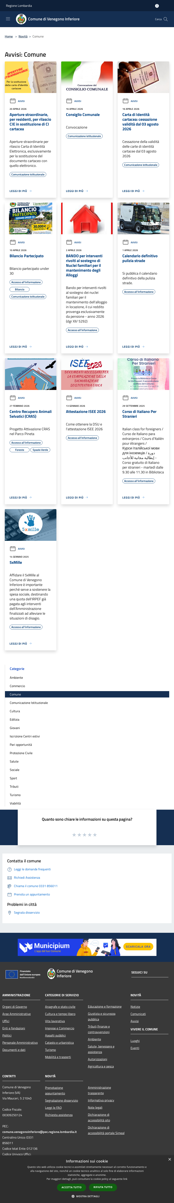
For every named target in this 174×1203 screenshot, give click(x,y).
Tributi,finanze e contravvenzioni (99, 1029)
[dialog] (87, 1179)
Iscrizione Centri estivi (25, 736)
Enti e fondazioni (13, 1028)
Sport (13, 778)
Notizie (135, 1006)
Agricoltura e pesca (101, 1066)
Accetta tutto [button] (72, 1187)
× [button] (169, 1159)
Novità (23, 36)
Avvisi (17, 101)
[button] (87, 1196)
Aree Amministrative (16, 1013)
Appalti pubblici (55, 1035)
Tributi (14, 786)
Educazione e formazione (105, 1006)
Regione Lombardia (19, 5)
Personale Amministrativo (20, 1042)
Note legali (95, 1107)
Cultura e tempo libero (60, 1013)
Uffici (5, 1021)
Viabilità (15, 803)
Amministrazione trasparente (99, 1090)
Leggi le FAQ (53, 1107)
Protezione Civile (21, 753)
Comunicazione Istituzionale (29, 702)
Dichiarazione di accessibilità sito (99, 1117)
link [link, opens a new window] (125, 1179)
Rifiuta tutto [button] (102, 1187)
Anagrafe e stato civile (60, 1006)
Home (9, 36)
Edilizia (14, 719)
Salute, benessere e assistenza (101, 1049)
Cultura (15, 711)
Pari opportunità (21, 744)
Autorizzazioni (97, 1059)
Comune (15, 694)
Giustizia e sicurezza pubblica (101, 1016)
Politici (7, 1035)
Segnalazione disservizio (61, 1100)
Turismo (15, 794)
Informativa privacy (101, 1100)
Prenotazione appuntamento (55, 1090)
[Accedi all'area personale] (156, 5)
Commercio (17, 686)
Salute (14, 761)
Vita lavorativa (55, 1021)
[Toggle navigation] (8, 18)
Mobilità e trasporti (58, 1057)
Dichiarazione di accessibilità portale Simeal (106, 1130)
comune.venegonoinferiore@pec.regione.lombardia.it (39, 1131)
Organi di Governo (14, 1006)
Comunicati (138, 1013)
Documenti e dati (14, 1049)
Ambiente (16, 677)
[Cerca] (165, 19)
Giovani (15, 727)
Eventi (135, 1048)
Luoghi (135, 1040)
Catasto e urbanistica (59, 1042)
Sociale (14, 769)
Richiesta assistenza (59, 1114)
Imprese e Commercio (59, 1028)
